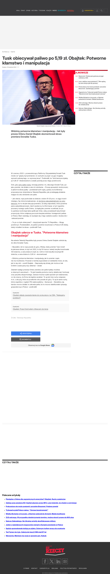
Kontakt (34, 568)
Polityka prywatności (68, 568)
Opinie (28, 13)
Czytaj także (82, 173)
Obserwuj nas (38, 340)
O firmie (26, 568)
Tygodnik (42, 13)
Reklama (55, 568)
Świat (23, 13)
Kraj (18, 13)
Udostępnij (27, 334)
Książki (48, 13)
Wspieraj (70, 13)
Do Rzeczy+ (62, 13)
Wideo (54, 13)
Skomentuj (58, 334)
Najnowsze (81, 72)
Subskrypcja (44, 568)
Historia (34, 13)
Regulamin (83, 568)
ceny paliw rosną (24, 185)
